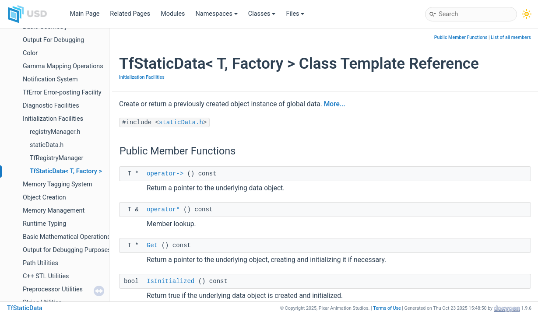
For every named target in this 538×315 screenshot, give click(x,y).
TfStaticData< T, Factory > (66, 171)
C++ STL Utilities (46, 276)
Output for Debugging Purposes (67, 250)
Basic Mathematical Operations (66, 237)
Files (295, 14)
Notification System (50, 79)
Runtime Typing (44, 224)
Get (152, 245)
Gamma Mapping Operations (63, 66)
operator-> (165, 173)
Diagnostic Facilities (51, 105)
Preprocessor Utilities (53, 289)
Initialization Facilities (53, 118)
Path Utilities (40, 263)
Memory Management (53, 210)
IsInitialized (170, 281)
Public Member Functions (461, 37)
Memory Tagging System (57, 184)
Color (30, 53)
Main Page (84, 14)
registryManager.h (55, 132)
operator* (163, 209)
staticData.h (46, 145)
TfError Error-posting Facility (62, 92)
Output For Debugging (53, 40)
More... (334, 104)
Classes (262, 14)
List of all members (511, 37)
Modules (173, 14)
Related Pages (130, 14)
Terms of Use (387, 308)
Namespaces (217, 14)
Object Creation (44, 197)
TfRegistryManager (56, 158)
